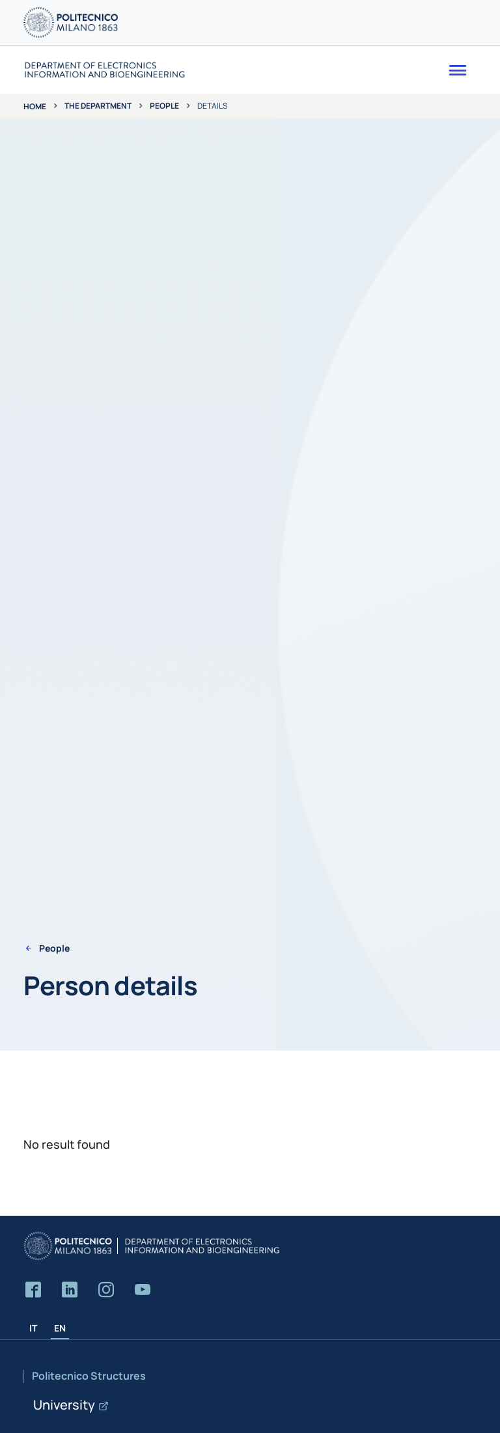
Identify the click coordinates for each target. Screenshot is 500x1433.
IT (33, 1328)
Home (34, 106)
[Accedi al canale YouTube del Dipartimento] (142, 1290)
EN (60, 1328)
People (164, 105)
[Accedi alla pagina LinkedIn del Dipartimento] (69, 1290)
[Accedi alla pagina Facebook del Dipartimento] (33, 1290)
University (64, 1404)
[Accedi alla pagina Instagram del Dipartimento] (106, 1290)
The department (98, 105)
